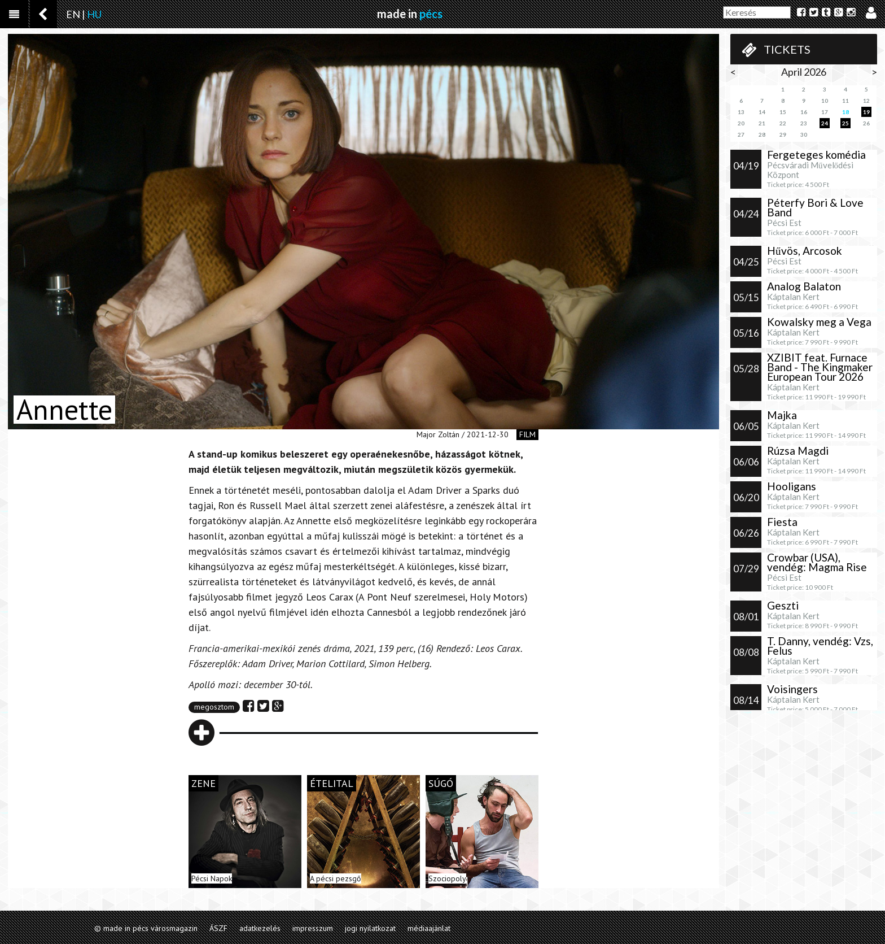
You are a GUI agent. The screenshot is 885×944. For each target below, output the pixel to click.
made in (409, 13)
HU (94, 14)
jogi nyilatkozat (370, 928)
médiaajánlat (429, 928)
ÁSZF (218, 928)
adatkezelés (260, 928)
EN (73, 14)
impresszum (312, 928)
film (527, 434)
